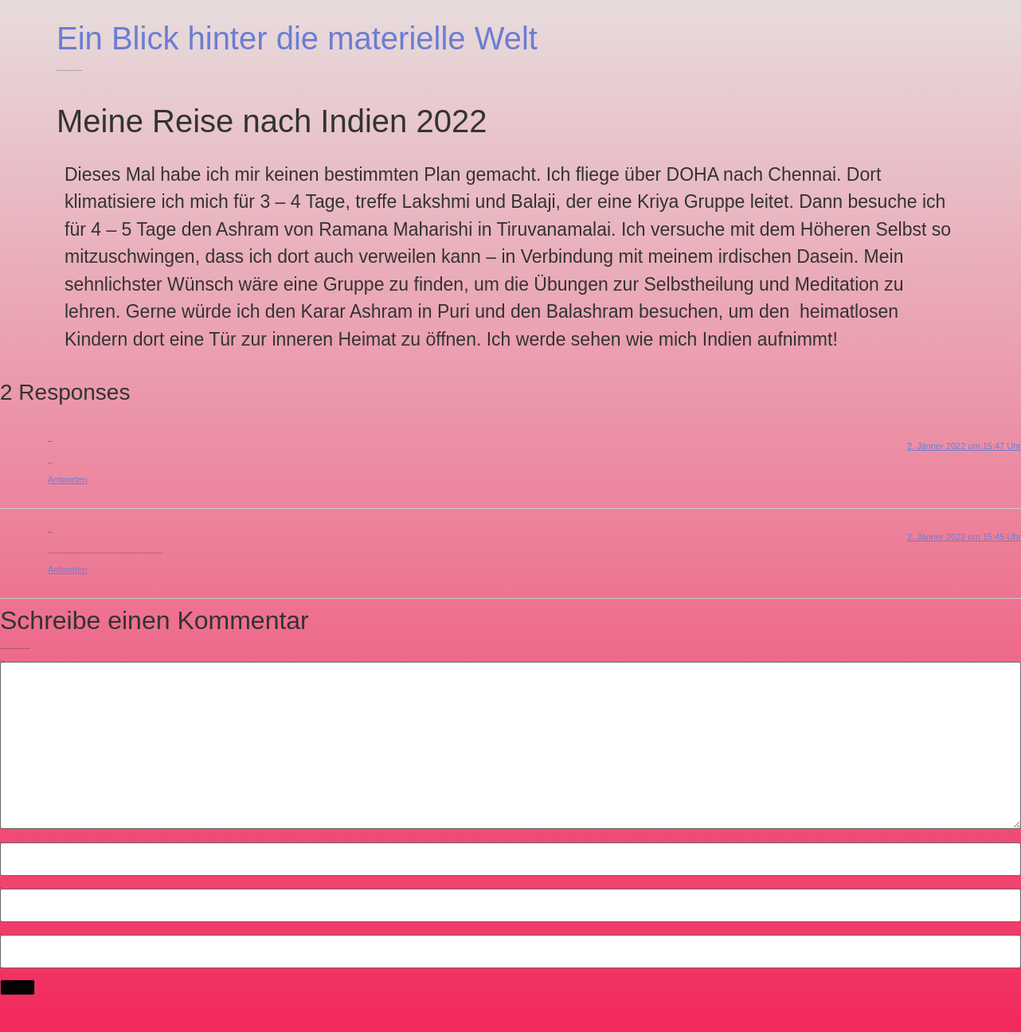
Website (1, 933)
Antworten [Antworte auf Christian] (68, 479)
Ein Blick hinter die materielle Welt (297, 38)
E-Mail (1, 887)
